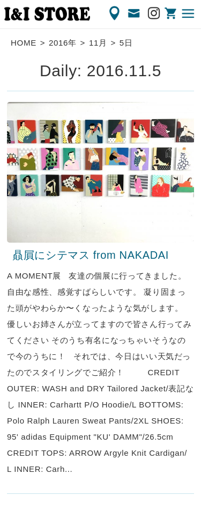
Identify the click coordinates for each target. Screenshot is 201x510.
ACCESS (115, 13)
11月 (98, 42)
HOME (23, 42)
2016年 (63, 42)
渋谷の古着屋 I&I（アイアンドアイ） (47, 14)
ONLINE (171, 13)
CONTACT (134, 13)
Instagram (154, 13)
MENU (188, 13)
